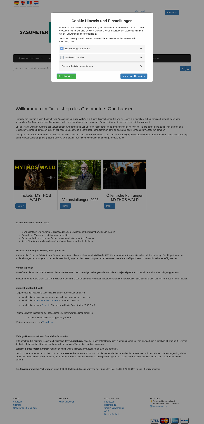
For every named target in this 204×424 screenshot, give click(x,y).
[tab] (102, 48)
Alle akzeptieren (66, 76)
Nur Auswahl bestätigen (133, 76)
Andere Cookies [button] (75, 57)
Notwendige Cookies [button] (77, 48)
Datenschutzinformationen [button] (77, 66)
